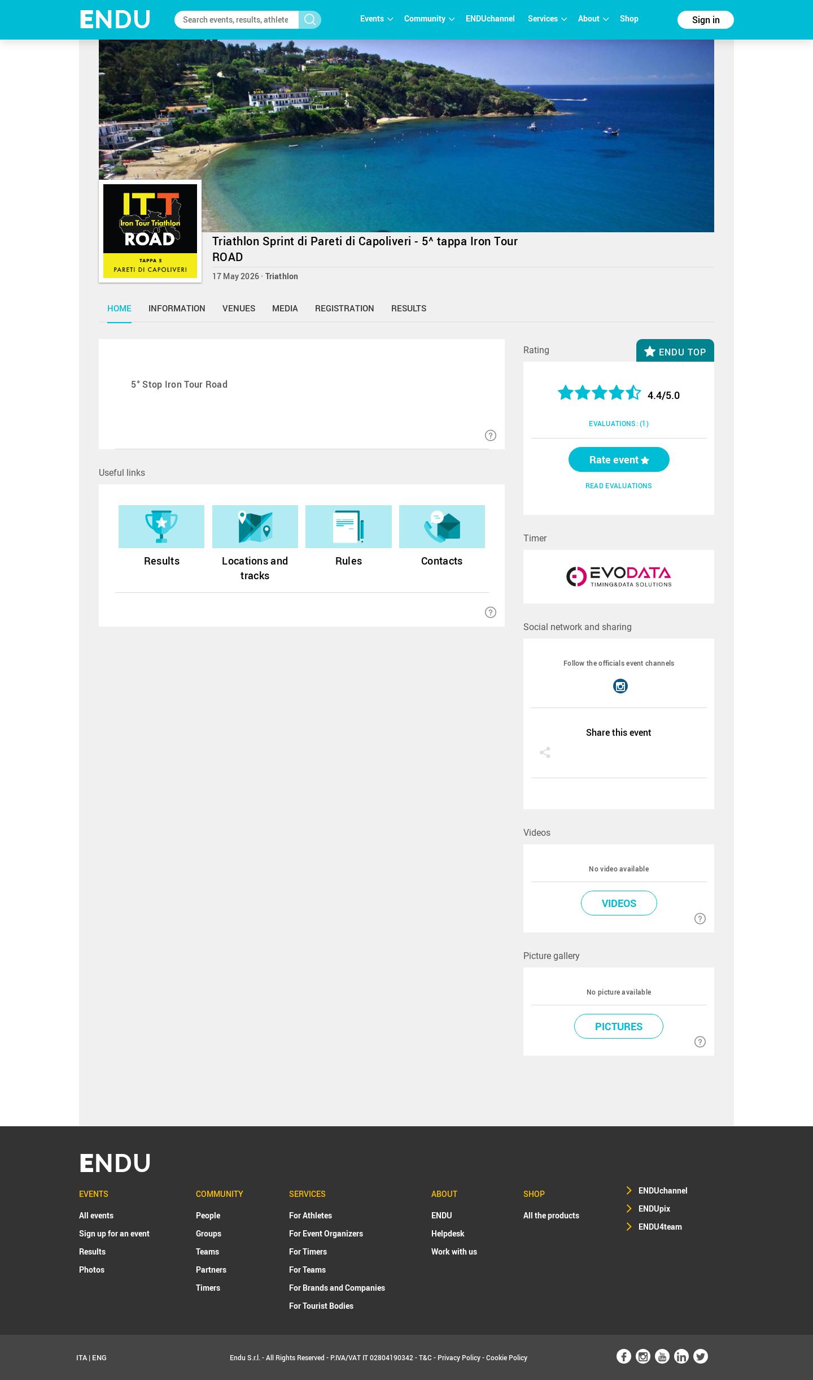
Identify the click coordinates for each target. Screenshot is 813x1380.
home (119, 308)
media (285, 308)
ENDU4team (660, 1226)
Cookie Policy (506, 1357)
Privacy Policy (459, 1357)
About (593, 18)
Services (547, 18)
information (177, 308)
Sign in (706, 20)
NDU (115, 19)
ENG (99, 1357)
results (408, 308)
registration (344, 308)
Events (376, 18)
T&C (425, 1357)
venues (238, 308)
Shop (629, 18)
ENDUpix (654, 1208)
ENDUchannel (491, 18)
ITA (81, 1357)
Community (429, 18)
